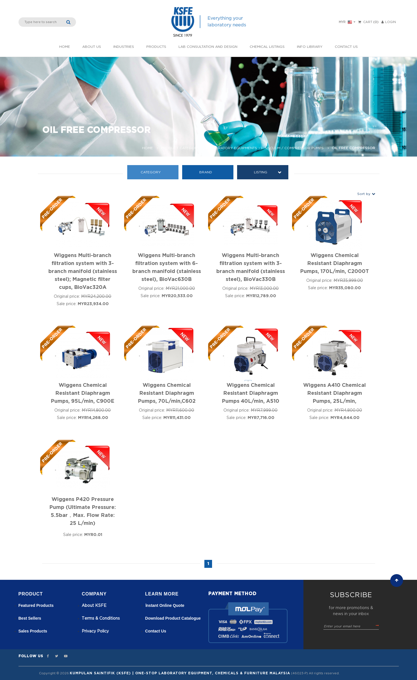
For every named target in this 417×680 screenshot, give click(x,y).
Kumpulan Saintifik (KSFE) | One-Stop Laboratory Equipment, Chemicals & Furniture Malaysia (180, 673)
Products (156, 46)
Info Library (309, 46)
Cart (367, 22)
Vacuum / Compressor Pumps (294, 148)
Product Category (180, 148)
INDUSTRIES (123, 46)
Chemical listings (267, 46)
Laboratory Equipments (232, 148)
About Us (91, 46)
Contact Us (346, 46)
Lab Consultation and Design (207, 46)
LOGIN (388, 22)
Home (64, 46)
